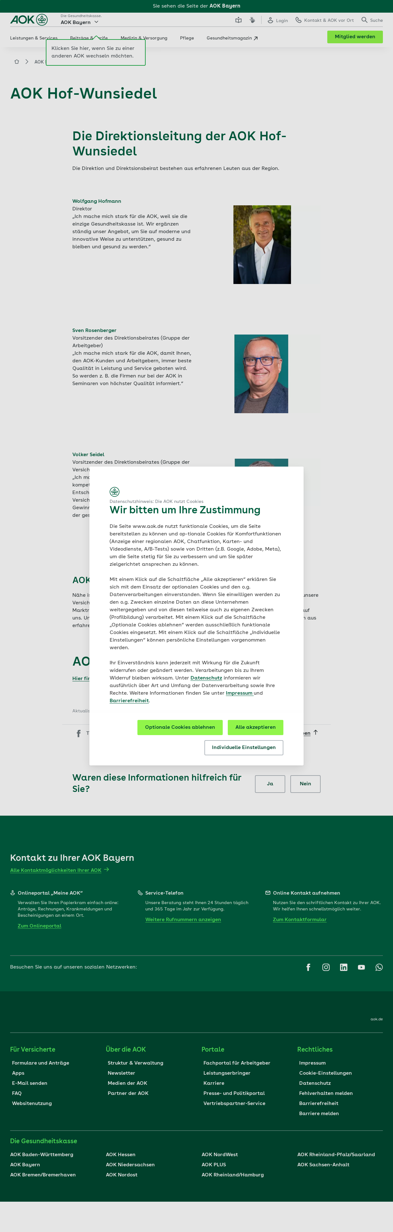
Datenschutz (206, 678)
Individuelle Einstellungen (244, 747)
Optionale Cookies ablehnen (180, 727)
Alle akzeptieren (255, 727)
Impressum (240, 693)
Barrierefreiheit (129, 701)
